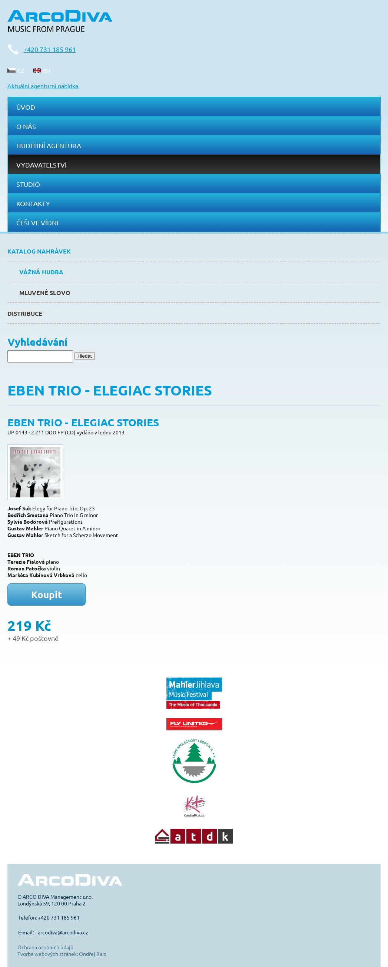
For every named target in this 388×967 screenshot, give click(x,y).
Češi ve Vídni (37, 222)
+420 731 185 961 (49, 49)
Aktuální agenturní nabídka (42, 85)
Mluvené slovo (44, 293)
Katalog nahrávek (39, 251)
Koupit (46, 594)
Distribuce (24, 313)
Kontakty (33, 203)
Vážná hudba (41, 272)
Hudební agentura (48, 145)
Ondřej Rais (92, 953)
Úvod (25, 107)
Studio (28, 184)
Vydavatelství (41, 165)
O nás (26, 126)
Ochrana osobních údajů (45, 947)
